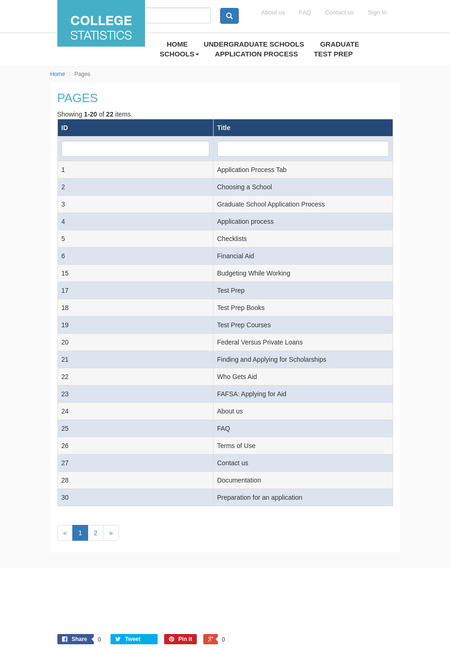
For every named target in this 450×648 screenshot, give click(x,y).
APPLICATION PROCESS (256, 54)
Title (224, 127)
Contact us (339, 12)
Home (57, 74)
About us (273, 12)
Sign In (377, 12)
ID (65, 127)
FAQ (305, 12)
